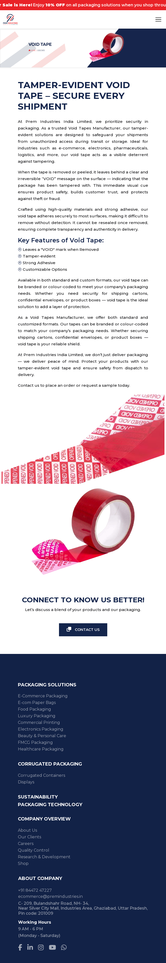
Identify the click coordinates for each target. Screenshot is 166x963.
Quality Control (33, 850)
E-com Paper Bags (37, 702)
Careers (25, 843)
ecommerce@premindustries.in (50, 896)
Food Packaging (34, 709)
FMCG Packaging (35, 742)
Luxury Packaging (36, 715)
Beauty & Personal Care (42, 735)
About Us (27, 830)
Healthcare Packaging (41, 749)
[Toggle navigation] (158, 19)
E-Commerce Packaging (43, 696)
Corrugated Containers (41, 775)
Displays (26, 782)
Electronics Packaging (40, 729)
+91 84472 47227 (35, 890)
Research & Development (44, 856)
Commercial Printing (39, 722)
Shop (23, 863)
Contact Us (83, 629)
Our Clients (29, 837)
